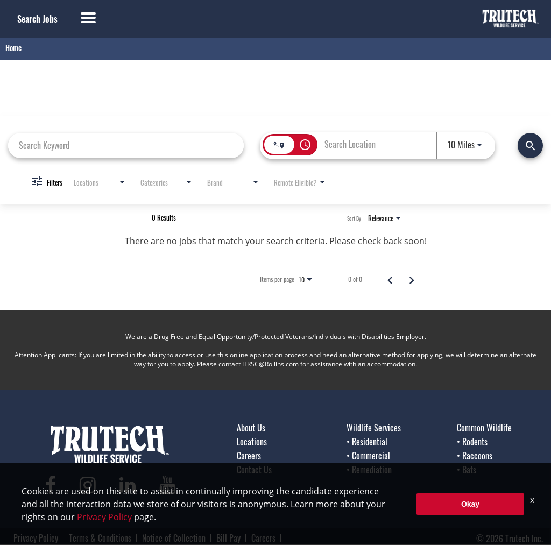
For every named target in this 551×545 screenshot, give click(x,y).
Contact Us (254, 469)
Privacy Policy (35, 538)
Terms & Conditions (100, 538)
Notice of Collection (174, 538)
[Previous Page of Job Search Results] (390, 279)
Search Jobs (37, 18)
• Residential (367, 441)
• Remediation (369, 469)
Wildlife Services (374, 427)
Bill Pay (228, 538)
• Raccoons (474, 455)
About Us (251, 427)
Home (13, 47)
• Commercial (368, 455)
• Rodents (472, 441)
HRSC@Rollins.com (270, 364)
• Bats (466, 469)
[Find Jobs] (530, 145)
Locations (252, 441)
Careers (249, 455)
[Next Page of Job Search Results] (411, 279)
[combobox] (126, 145)
